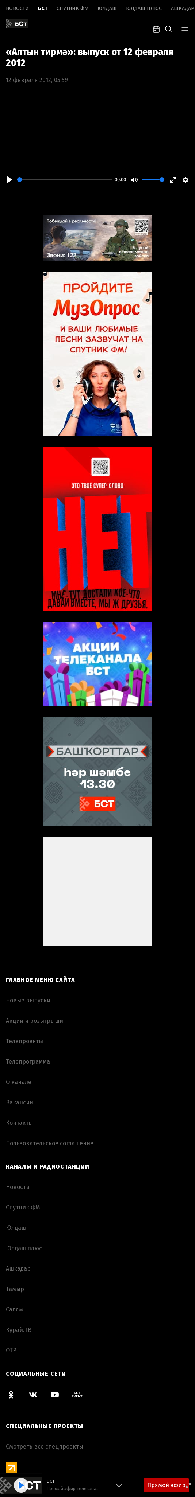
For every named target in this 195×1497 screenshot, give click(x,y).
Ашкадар (182, 8)
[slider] (64, 179)
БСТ (42, 8)
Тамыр (15, 1289)
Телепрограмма (28, 1061)
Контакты (19, 1122)
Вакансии (19, 1102)
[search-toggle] (169, 28)
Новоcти (17, 8)
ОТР (11, 1350)
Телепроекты (24, 1041)
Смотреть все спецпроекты (44, 1446)
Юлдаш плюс (144, 8)
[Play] (9, 180)
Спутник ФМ (72, 8)
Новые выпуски (28, 1000)
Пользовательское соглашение (49, 1143)
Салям (14, 1309)
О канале (18, 1082)
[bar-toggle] (185, 28)
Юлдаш (107, 8)
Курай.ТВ (18, 1329)
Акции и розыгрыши (34, 1020)
